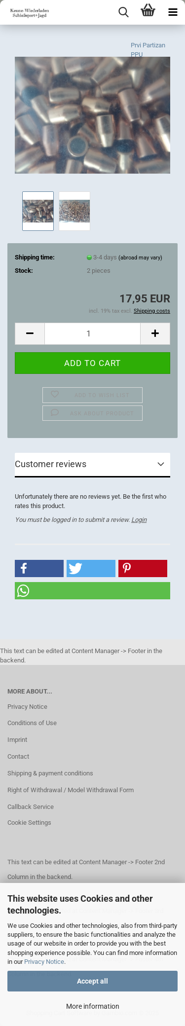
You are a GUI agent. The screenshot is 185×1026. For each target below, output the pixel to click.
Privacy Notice (44, 961)
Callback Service (30, 806)
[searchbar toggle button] (123, 12)
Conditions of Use (32, 723)
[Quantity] (92, 334)
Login (139, 519)
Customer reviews (50, 464)
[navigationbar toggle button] (172, 12)
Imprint (17, 739)
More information (92, 1006)
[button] (29, 334)
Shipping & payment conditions (50, 773)
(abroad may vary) (140, 258)
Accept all (92, 981)
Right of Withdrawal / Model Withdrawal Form (70, 790)
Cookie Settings (29, 822)
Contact (18, 756)
